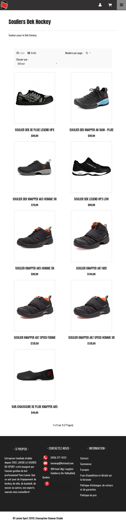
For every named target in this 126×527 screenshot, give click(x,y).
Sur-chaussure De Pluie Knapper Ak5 (35, 406)
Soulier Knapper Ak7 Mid (91, 268)
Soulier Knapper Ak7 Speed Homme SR (91, 337)
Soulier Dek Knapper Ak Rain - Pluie (91, 130)
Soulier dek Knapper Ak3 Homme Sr (35, 199)
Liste (22, 53)
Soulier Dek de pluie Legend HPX (34, 130)
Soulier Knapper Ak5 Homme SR (34, 268)
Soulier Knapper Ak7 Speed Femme (34, 337)
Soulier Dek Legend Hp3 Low (91, 199)
